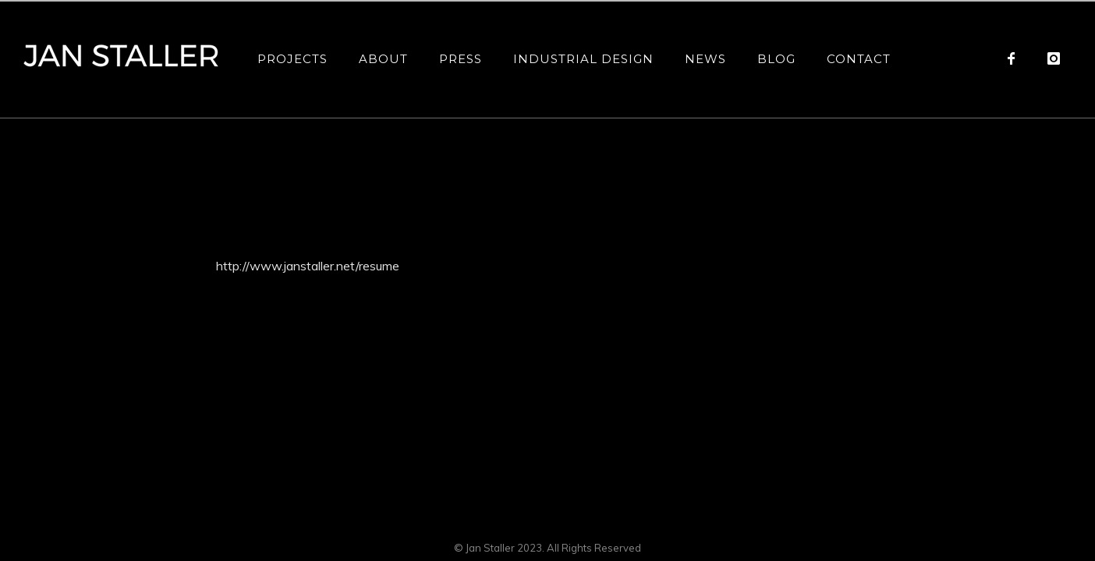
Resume (862, 155)
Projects (292, 58)
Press (460, 58)
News (705, 58)
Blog (776, 58)
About (383, 58)
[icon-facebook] (1015, 58)
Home (827, 155)
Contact (859, 58)
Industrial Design (583, 58)
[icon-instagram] (1054, 58)
